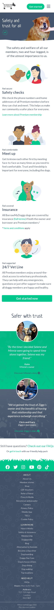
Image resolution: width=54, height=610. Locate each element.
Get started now (27, 298)
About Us (27, 479)
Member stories (27, 482)
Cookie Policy (27, 519)
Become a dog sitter (27, 550)
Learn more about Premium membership (22, 114)
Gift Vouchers (27, 489)
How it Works (27, 528)
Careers (27, 504)
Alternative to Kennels (27, 547)
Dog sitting (27, 565)
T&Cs (27, 515)
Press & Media (27, 497)
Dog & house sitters (27, 562)
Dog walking (27, 569)
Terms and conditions (13, 228)
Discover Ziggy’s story (27, 430)
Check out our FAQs (41, 446)
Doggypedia (27, 539)
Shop (27, 486)
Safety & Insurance (27, 532)
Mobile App (27, 512)
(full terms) (20, 218)
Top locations (27, 573)
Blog (27, 543)
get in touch (15, 451)
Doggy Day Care (27, 558)
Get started (35, 6)
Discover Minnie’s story (27, 373)
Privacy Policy (27, 508)
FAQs (27, 582)
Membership (27, 536)
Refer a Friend (27, 493)
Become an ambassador (27, 501)
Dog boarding (27, 554)
